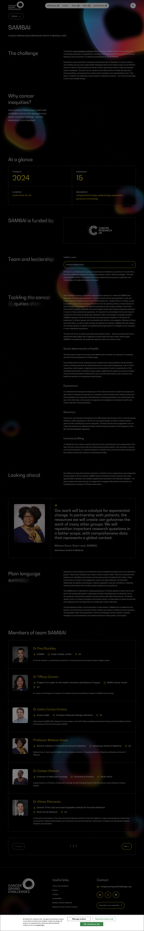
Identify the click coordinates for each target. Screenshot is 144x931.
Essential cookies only (104, 919)
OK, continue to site (92, 924)
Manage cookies (79, 919)
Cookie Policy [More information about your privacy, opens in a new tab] (40, 925)
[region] (72, 923)
